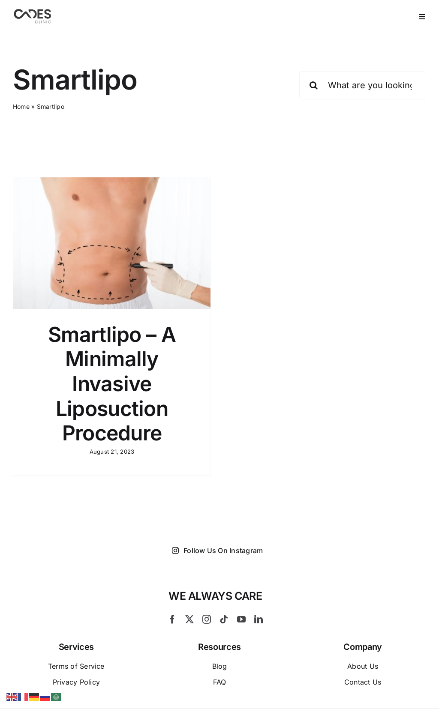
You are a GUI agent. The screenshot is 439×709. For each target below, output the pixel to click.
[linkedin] (258, 620)
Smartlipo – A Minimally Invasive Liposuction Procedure (112, 384)
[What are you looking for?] (362, 85)
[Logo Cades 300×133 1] (32, 11)
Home (21, 106)
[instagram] (206, 620)
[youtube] (241, 620)
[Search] (313, 85)
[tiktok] (224, 620)
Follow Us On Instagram (217, 550)
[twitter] (189, 620)
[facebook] (172, 620)
